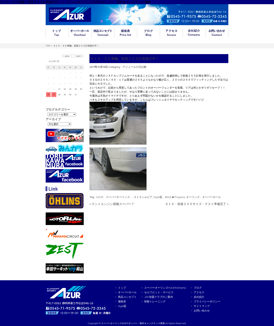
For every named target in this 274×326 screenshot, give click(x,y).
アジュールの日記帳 (135, 67)
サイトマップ (202, 306)
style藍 (122, 306)
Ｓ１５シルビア (143, 197)
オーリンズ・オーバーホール (203, 197)
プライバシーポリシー (207, 301)
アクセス (171, 33)
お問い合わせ (217, 33)
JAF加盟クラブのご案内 (158, 297)
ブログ (148, 33)
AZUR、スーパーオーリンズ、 (114, 197)
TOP (48, 45)
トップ (57, 33)
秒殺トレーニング (155, 301)
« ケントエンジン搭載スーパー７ (111, 204)
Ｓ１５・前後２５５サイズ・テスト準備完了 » (196, 204)
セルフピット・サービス (159, 292)
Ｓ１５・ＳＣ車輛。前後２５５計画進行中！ (124, 58)
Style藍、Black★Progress (169, 197)
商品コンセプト (102, 33)
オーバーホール (79, 33)
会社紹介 (194, 33)
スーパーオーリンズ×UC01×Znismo (165, 287)
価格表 (125, 33)
